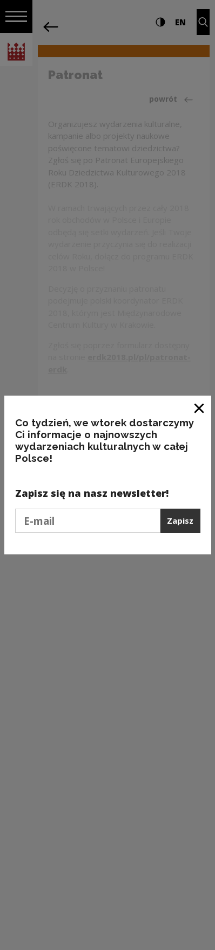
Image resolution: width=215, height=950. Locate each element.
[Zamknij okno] (199, 408)
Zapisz (180, 520)
